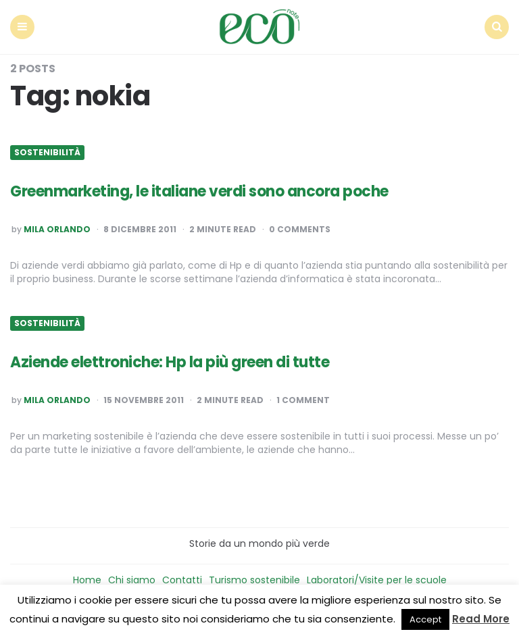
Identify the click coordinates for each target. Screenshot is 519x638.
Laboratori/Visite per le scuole (377, 580)
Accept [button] (425, 619)
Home (87, 580)
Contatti (182, 580)
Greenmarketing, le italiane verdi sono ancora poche (199, 191)
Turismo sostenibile (254, 580)
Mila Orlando (57, 229)
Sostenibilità (47, 152)
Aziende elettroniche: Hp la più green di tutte (169, 362)
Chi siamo (131, 580)
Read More (481, 619)
